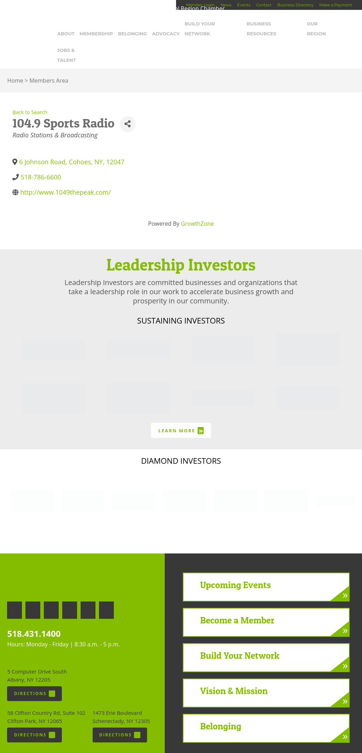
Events (243, 4)
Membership (95, 23)
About (66, 23)
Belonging (131, 23)
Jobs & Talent (76, 40)
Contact (264, 4)
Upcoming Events (235, 564)
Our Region (320, 23)
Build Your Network (211, 23)
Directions (34, 674)
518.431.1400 (33, 613)
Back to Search (29, 92)
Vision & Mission (234, 670)
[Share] (128, 104)
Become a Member (237, 600)
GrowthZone (197, 204)
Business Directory (295, 4)
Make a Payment (335, 4)
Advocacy (165, 23)
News (226, 4)
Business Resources (272, 23)
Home (15, 61)
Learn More (181, 410)
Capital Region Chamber (28, 16)
